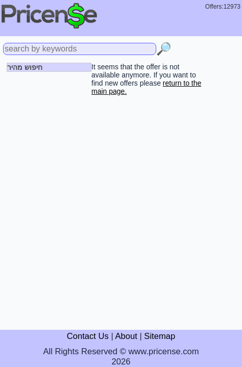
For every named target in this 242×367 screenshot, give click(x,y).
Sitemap (159, 336)
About (126, 336)
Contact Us (88, 336)
